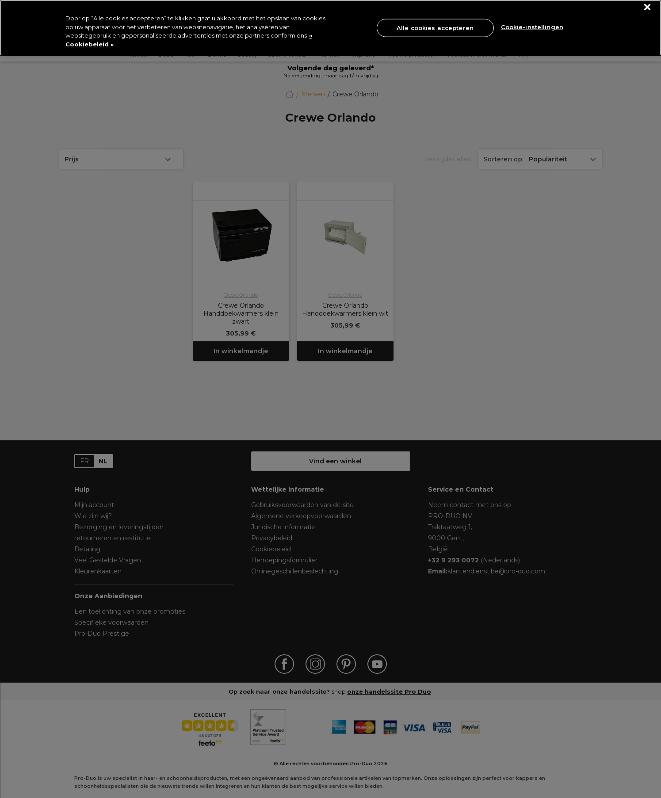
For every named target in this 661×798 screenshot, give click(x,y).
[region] (330, 28)
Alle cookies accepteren (435, 27)
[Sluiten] (647, 7)
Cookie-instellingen (532, 27)
